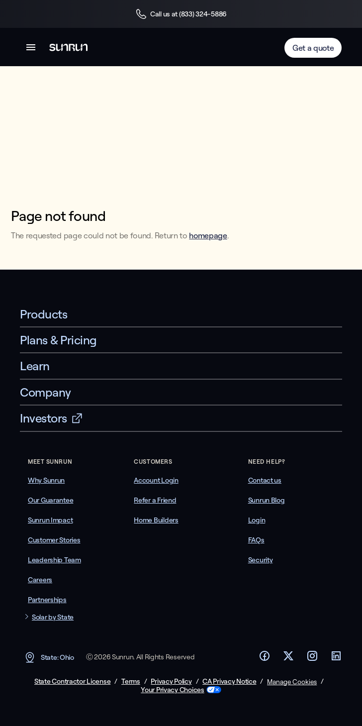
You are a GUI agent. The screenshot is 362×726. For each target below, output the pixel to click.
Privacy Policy (171, 681)
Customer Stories (54, 539)
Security (260, 559)
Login (257, 520)
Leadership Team (54, 559)
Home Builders (156, 520)
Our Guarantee (50, 500)
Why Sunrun (46, 480)
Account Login (156, 480)
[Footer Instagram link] (312, 659)
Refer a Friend (155, 500)
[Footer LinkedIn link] (336, 659)
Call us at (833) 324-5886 (181, 14)
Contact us (264, 480)
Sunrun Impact (50, 520)
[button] (31, 49)
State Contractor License (72, 681)
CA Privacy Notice (229, 681)
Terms (130, 681)
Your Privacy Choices (172, 690)
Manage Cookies (292, 682)
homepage (208, 235)
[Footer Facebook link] (265, 659)
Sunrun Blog (266, 500)
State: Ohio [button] (49, 657)
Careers (40, 579)
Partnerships (47, 599)
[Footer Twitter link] (288, 659)
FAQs (256, 539)
